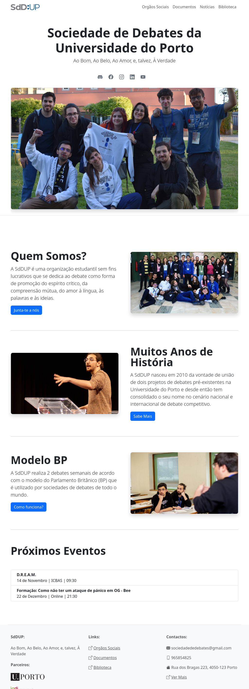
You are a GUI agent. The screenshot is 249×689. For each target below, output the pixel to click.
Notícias (207, 6)
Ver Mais (179, 677)
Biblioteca (227, 6)
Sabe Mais (142, 416)
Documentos (184, 6)
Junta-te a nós (26, 310)
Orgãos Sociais (155, 6)
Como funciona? (28, 507)
